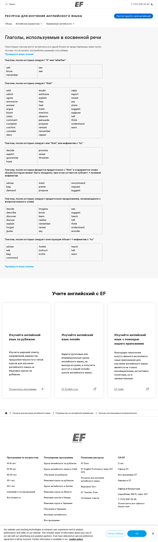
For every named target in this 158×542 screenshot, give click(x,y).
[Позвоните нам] (141, 4)
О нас (121, 463)
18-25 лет (12, 474)
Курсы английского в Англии (58, 486)
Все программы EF (127, 474)
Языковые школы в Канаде (57, 497)
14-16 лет (11, 463)
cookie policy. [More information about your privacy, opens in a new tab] (76, 539)
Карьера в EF (124, 480)
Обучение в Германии (55, 509)
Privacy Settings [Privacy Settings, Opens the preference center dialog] (115, 533)
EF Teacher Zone (89, 492)
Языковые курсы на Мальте (58, 492)
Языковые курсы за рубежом (59, 480)
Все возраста (14, 497)
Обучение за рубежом (55, 474)
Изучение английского (55, 514)
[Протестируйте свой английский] (133, 16)
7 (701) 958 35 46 (127, 499)
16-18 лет (11, 469)
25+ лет (11, 480)
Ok (136, 533)
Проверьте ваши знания (19, 54)
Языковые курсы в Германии (58, 503)
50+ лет (11, 486)
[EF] (79, 4)
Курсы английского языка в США (60, 469)
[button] (11, 4)
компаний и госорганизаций (21, 492)
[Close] (153, 533)
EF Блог (85, 463)
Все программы (52, 520)
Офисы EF (123, 469)
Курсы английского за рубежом (60, 463)
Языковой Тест (88, 486)
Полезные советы (90, 498)
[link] (43, 16)
